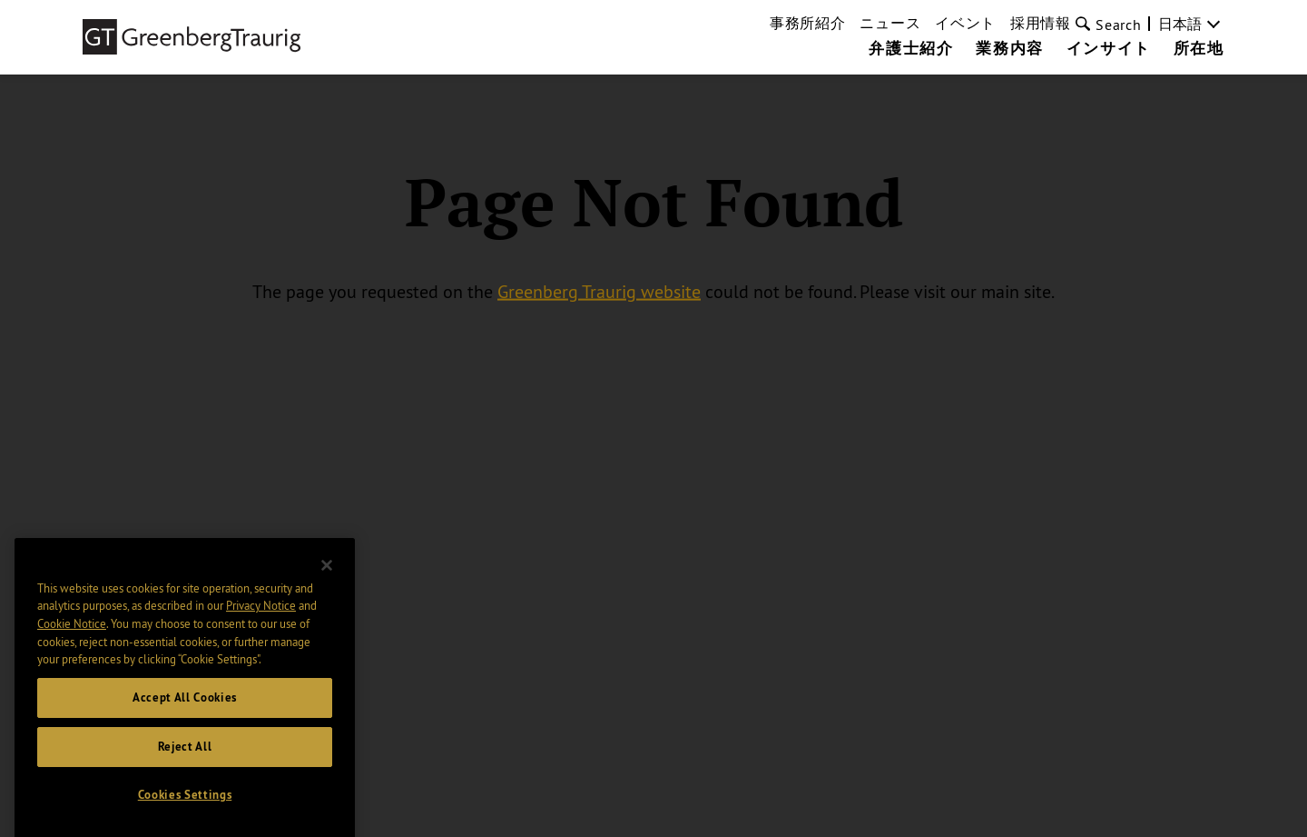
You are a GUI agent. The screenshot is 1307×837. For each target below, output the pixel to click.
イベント (965, 23)
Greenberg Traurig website (599, 291)
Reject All (185, 801)
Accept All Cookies (185, 752)
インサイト (1108, 49)
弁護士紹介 (911, 49)
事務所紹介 (808, 23)
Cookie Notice (71, 678)
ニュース (890, 23)
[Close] (326, 619)
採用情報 (1040, 23)
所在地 (1199, 49)
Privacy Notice (261, 660)
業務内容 (1009, 49)
